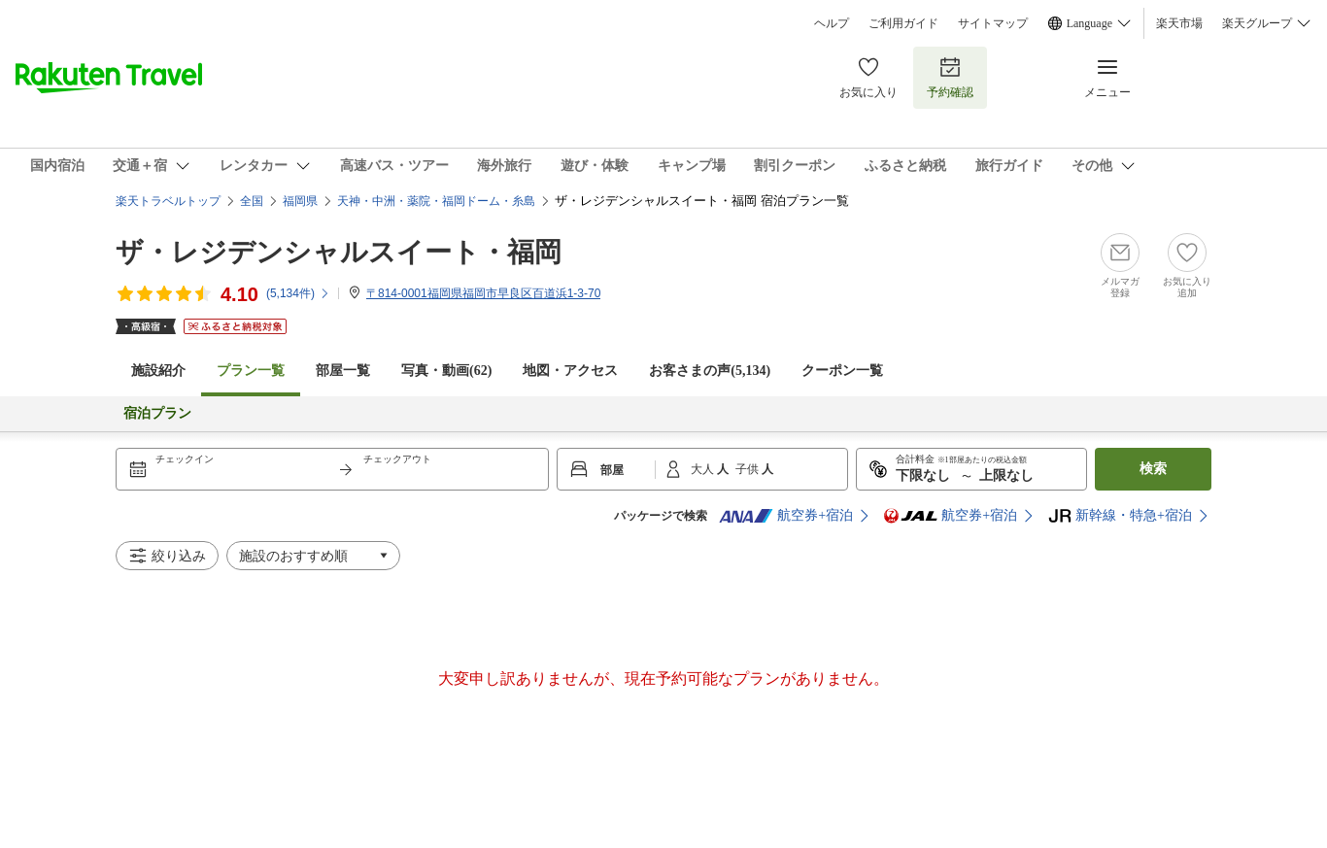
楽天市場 (1179, 23)
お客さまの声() (709, 370)
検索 (1153, 468)
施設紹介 (158, 370)
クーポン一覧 (842, 370)
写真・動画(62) (446, 370)
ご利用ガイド (903, 23)
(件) (298, 293)
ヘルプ (831, 23)
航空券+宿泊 (786, 516)
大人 (704, 469)
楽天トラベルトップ (168, 201)
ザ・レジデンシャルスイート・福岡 (338, 252)
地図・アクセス (570, 370)
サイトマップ (993, 23)
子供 (748, 469)
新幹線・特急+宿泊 (1120, 516)
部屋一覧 (343, 370)
